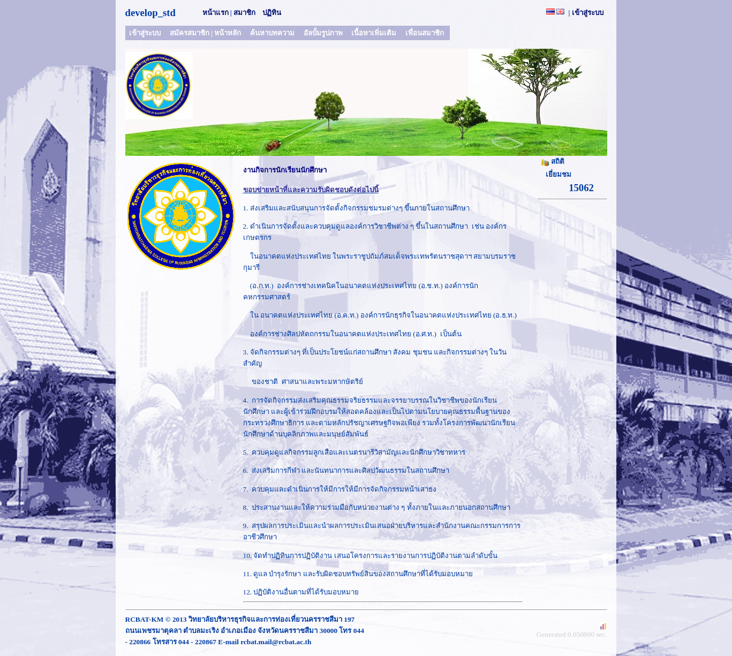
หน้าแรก (215, 13)
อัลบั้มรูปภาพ (323, 33)
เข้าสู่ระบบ (587, 13)
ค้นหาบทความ (272, 33)
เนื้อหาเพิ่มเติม (373, 33)
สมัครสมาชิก (189, 33)
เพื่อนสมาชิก (424, 33)
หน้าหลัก (227, 33)
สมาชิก (244, 13)
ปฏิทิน (271, 13)
